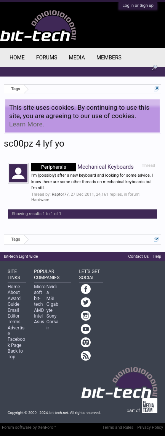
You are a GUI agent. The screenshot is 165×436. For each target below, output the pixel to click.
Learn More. (26, 124)
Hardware (40, 199)
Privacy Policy (150, 427)
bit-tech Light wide (21, 256)
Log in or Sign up (138, 5)
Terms (14, 321)
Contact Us (138, 256)
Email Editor (13, 313)
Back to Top (15, 353)
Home (17, 57)
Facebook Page (16, 342)
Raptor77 (60, 194)
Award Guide (14, 301)
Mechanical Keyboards (82, 166)
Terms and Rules (118, 427)
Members (109, 57)
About (14, 292)
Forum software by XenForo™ (29, 427)
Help (156, 256)
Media (77, 57)
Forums (47, 57)
